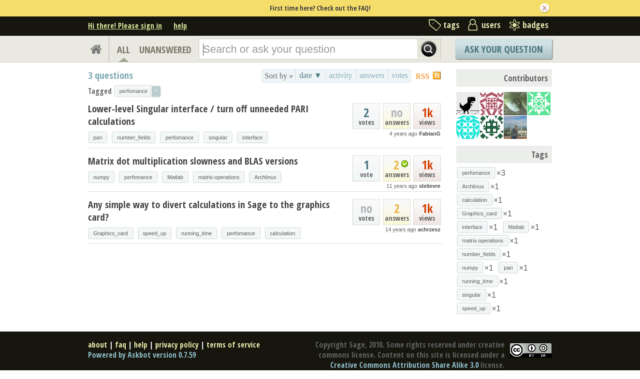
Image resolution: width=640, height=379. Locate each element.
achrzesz (429, 229)
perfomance (179, 137)
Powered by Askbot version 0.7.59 (142, 354)
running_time (196, 233)
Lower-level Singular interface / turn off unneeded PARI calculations (198, 115)
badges (536, 24)
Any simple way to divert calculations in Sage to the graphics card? (209, 211)
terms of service (233, 344)
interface (252, 137)
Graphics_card (110, 233)
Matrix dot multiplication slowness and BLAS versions (193, 160)
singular (218, 137)
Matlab (175, 177)
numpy (101, 177)
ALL (123, 49)
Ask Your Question (504, 49)
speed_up (154, 233)
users (491, 24)
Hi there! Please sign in (125, 25)
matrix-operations (218, 177)
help (180, 25)
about (97, 344)
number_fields (133, 137)
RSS (422, 76)
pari (97, 137)
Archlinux (265, 177)
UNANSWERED (165, 49)
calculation (282, 233)
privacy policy (177, 344)
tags (451, 24)
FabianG (429, 133)
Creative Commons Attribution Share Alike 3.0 (404, 365)
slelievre (429, 186)
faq (120, 344)
